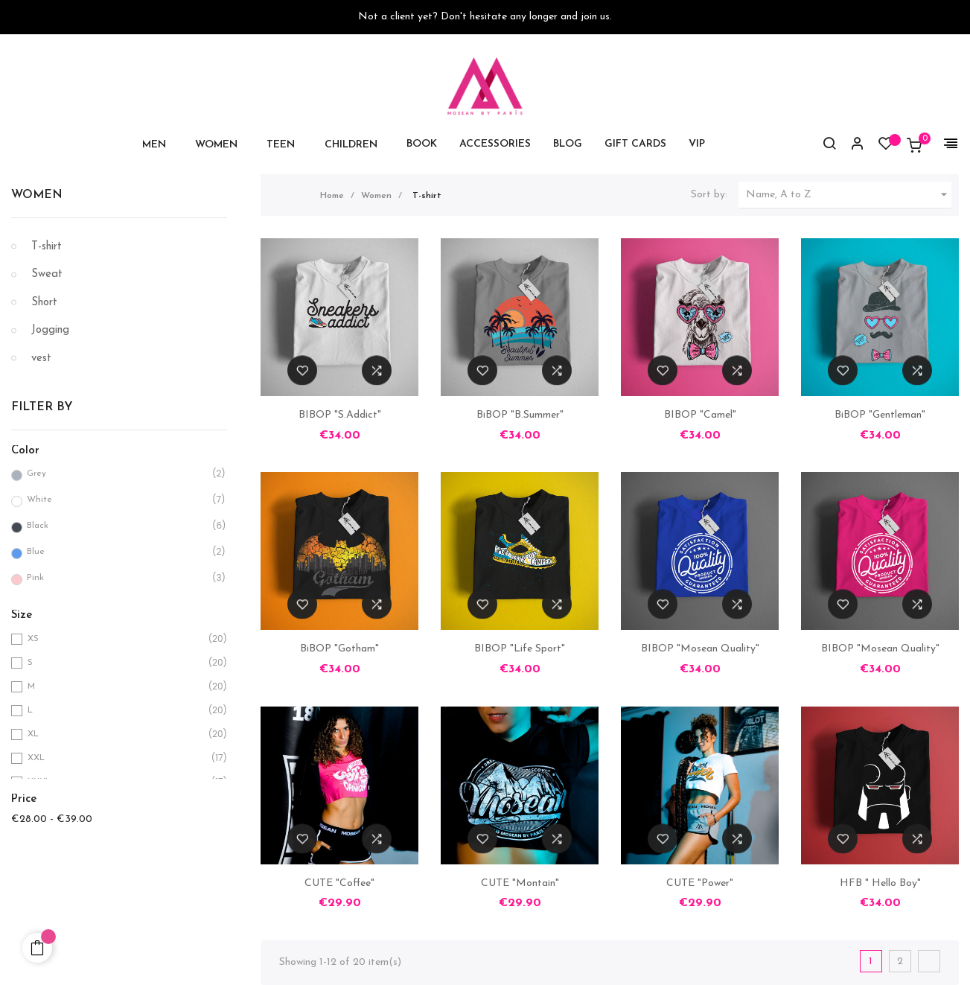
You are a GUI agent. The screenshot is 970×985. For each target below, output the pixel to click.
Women (37, 195)
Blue (116, 552)
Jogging (50, 330)
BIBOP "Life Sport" (519, 648)
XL (117, 734)
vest (41, 358)
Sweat (47, 274)
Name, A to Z (848, 195)
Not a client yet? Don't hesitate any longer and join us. (485, 16)
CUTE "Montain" (520, 883)
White (116, 500)
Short (44, 302)
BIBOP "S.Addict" (340, 415)
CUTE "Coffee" (339, 883)
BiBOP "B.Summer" (520, 415)
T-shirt (46, 246)
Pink (116, 578)
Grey (116, 474)
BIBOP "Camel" (700, 415)
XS (117, 639)
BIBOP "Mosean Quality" (700, 648)
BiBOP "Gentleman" (880, 415)
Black (116, 526)
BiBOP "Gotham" (339, 648)
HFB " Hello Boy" (880, 883)
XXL (117, 758)
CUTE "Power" (699, 883)
